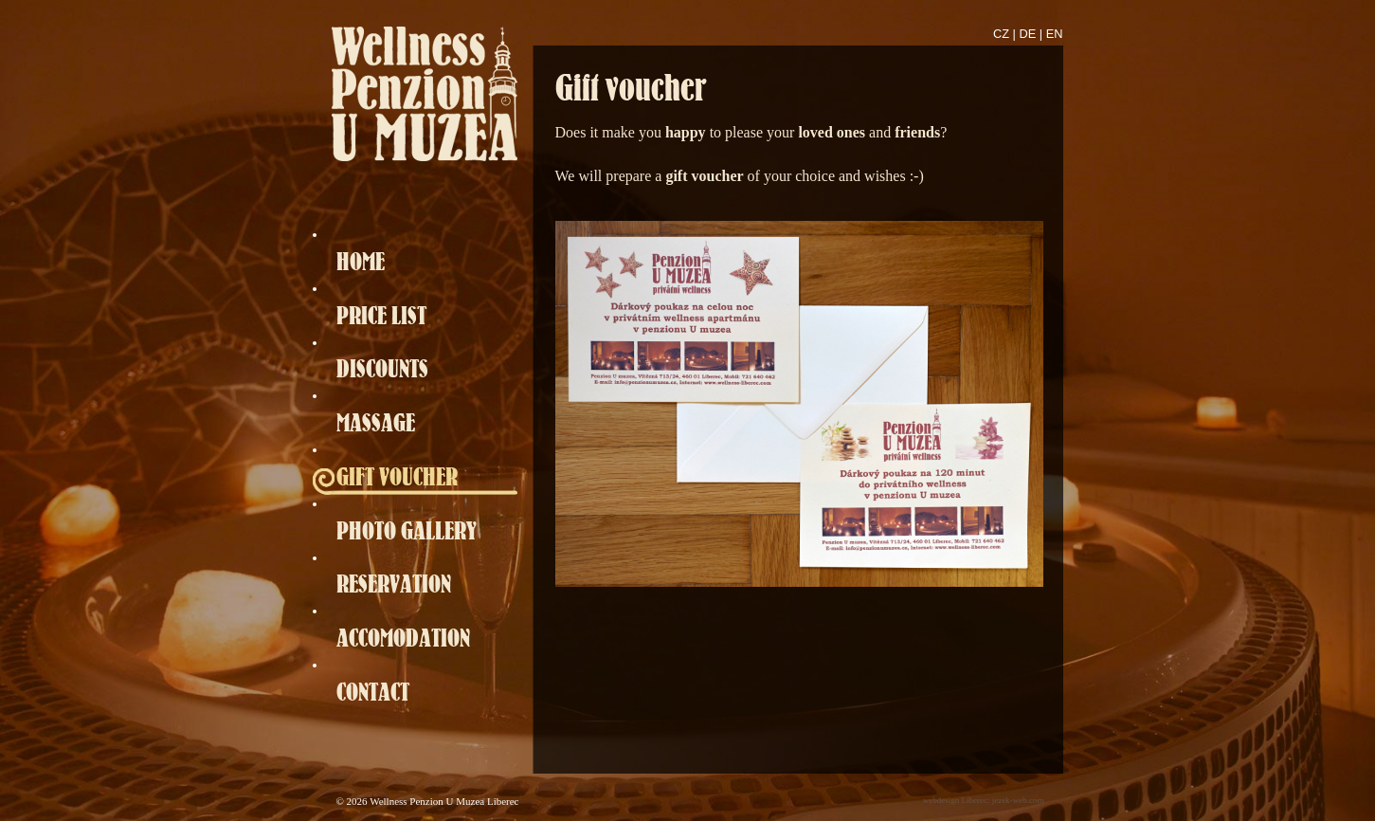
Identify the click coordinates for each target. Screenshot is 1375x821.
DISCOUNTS (382, 368)
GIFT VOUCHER (397, 476)
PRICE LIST (381, 315)
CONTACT (372, 691)
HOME (360, 261)
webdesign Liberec (955, 800)
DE (1028, 34)
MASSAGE (375, 422)
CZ (1001, 34)
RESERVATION (393, 583)
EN (1054, 34)
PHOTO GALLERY (406, 530)
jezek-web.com (1018, 800)
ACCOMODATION (403, 637)
